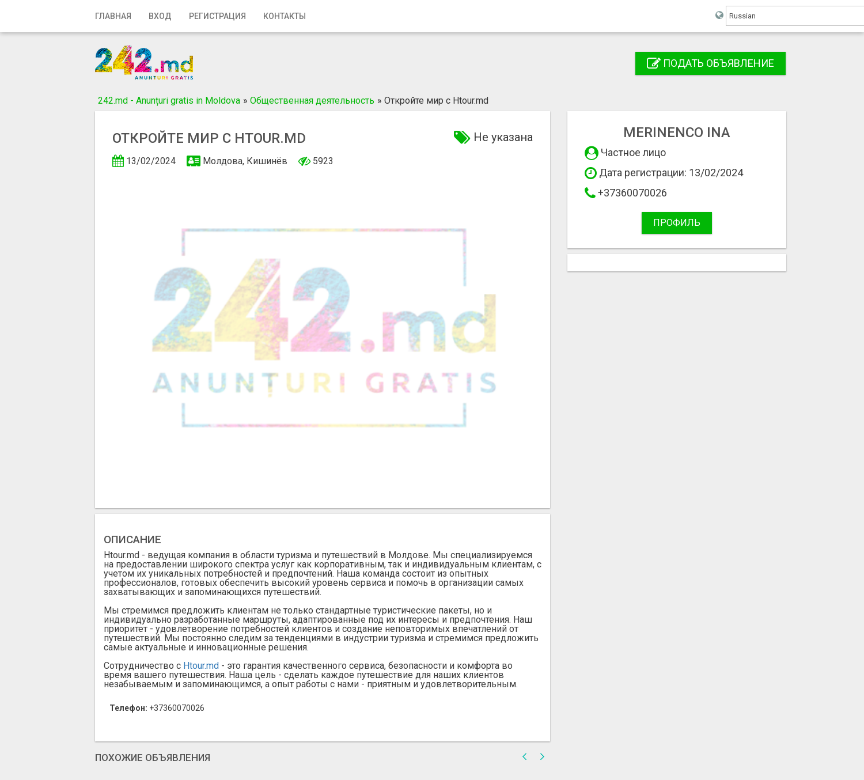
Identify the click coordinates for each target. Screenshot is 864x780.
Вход (160, 16)
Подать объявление (710, 63)
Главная (113, 16)
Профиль (676, 222)
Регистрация (217, 16)
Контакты (284, 16)
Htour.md (201, 665)
